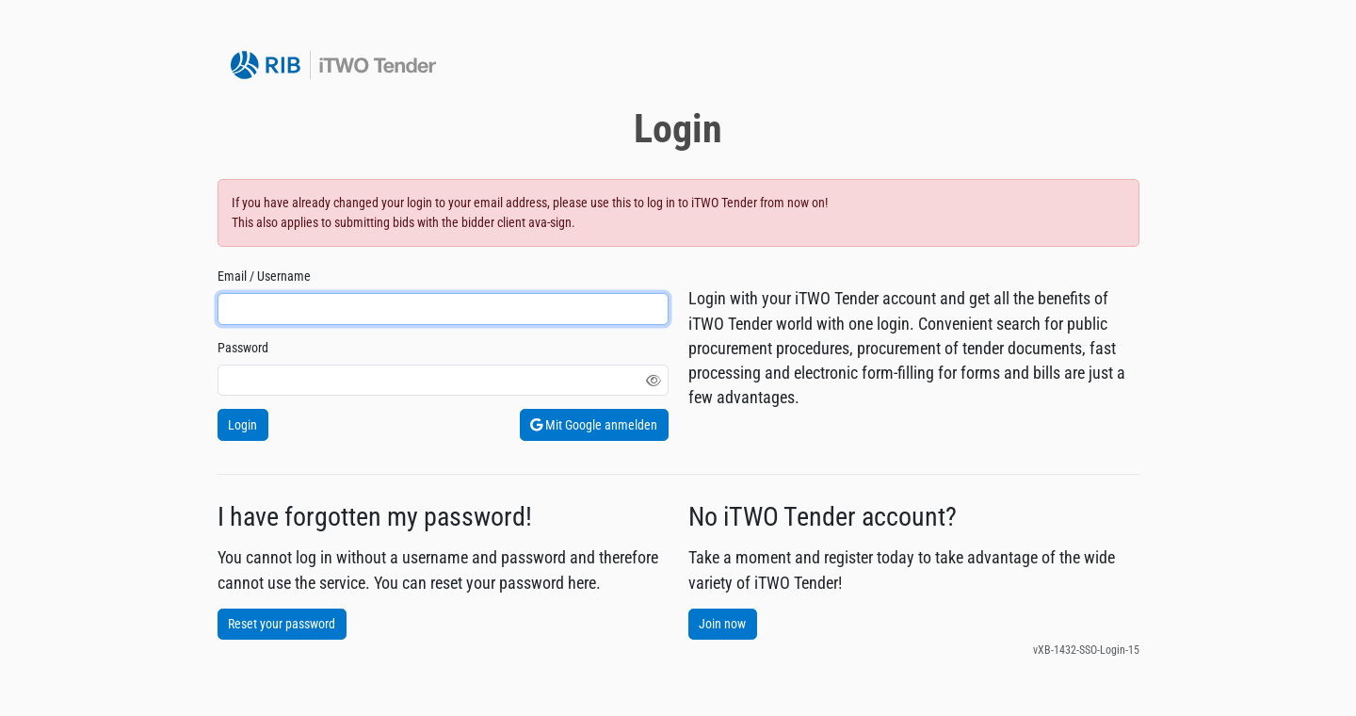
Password (243, 347)
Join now (722, 623)
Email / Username (264, 276)
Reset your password (281, 623)
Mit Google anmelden (593, 424)
